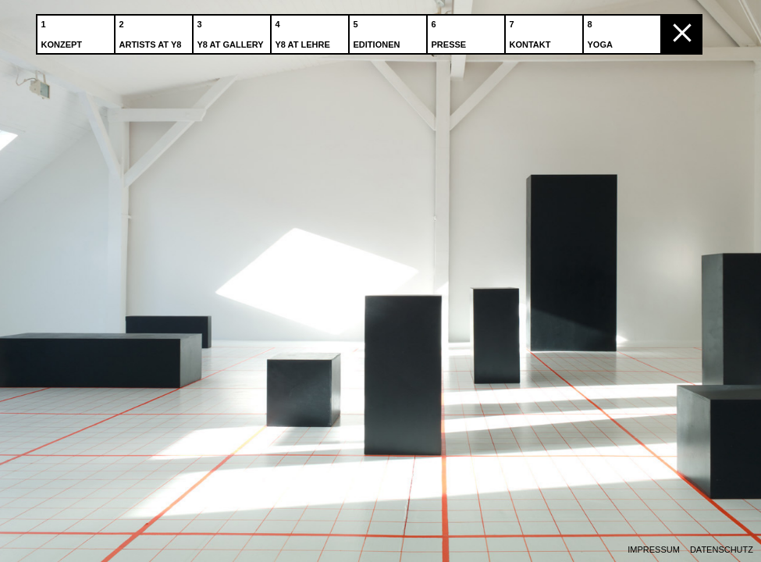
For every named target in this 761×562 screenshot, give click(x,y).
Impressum (654, 550)
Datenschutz (721, 550)
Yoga (601, 30)
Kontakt (532, 30)
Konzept (63, 30)
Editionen (378, 30)
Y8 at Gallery (232, 30)
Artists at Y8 (152, 30)
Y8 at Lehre (304, 30)
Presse (450, 30)
